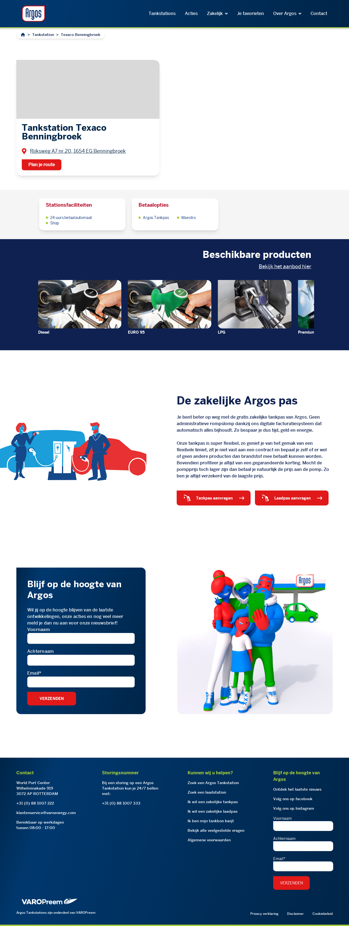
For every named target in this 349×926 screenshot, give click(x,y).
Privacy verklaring (264, 914)
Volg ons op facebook (292, 798)
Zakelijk (217, 13)
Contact (319, 13)
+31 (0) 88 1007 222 (35, 803)
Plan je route (41, 164)
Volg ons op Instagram (293, 808)
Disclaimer (295, 914)
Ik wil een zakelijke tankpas (213, 801)
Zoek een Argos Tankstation (213, 782)
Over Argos (287, 13)
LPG (221, 332)
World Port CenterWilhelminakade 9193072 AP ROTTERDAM (37, 788)
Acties (191, 13)
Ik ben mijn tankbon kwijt (211, 820)
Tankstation (43, 34)
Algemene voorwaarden (209, 839)
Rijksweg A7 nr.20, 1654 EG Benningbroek (78, 151)
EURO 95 (136, 332)
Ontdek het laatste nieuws (297, 789)
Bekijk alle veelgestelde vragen (216, 830)
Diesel (43, 332)
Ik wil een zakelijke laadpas (212, 811)
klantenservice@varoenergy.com (46, 812)
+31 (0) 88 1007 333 (121, 803)
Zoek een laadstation (207, 792)
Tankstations (162, 13)
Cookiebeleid (322, 914)
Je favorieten (250, 13)
